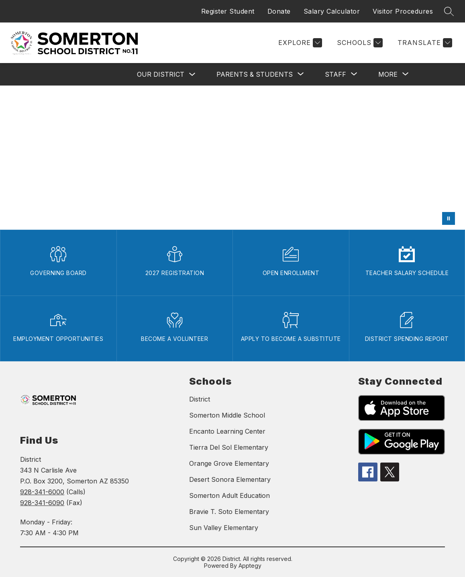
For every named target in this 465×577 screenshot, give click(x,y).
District (199, 399)
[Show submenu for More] (388, 74)
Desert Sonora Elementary (230, 479)
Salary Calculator (332, 11)
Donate (279, 11)
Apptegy (250, 565)
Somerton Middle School (227, 415)
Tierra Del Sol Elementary (228, 447)
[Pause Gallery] (448, 218)
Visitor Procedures (403, 11)
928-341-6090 (42, 503)
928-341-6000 (42, 492)
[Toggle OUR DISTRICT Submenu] (192, 74)
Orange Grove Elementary (229, 463)
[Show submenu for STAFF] (335, 74)
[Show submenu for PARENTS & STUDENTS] (254, 74)
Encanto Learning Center (227, 431)
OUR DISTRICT (160, 74)
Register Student (228, 11)
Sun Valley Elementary (223, 528)
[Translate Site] (424, 43)
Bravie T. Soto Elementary (229, 512)
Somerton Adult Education (229, 495)
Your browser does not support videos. (232, 158)
